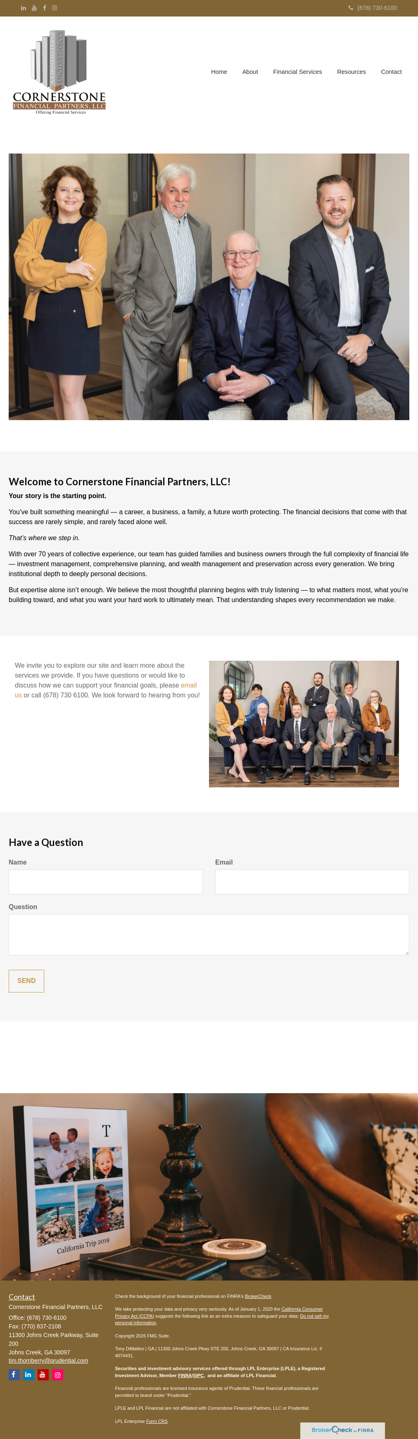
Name (18, 862)
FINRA (185, 1375)
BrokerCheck (258, 1296)
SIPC (198, 1375)
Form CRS (157, 1421)
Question (23, 906)
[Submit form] (26, 981)
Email (224, 862)
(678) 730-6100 (373, 8)
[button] (252, 72)
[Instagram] (54, 8)
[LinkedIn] (23, 8)
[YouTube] (34, 8)
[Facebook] (44, 8)
